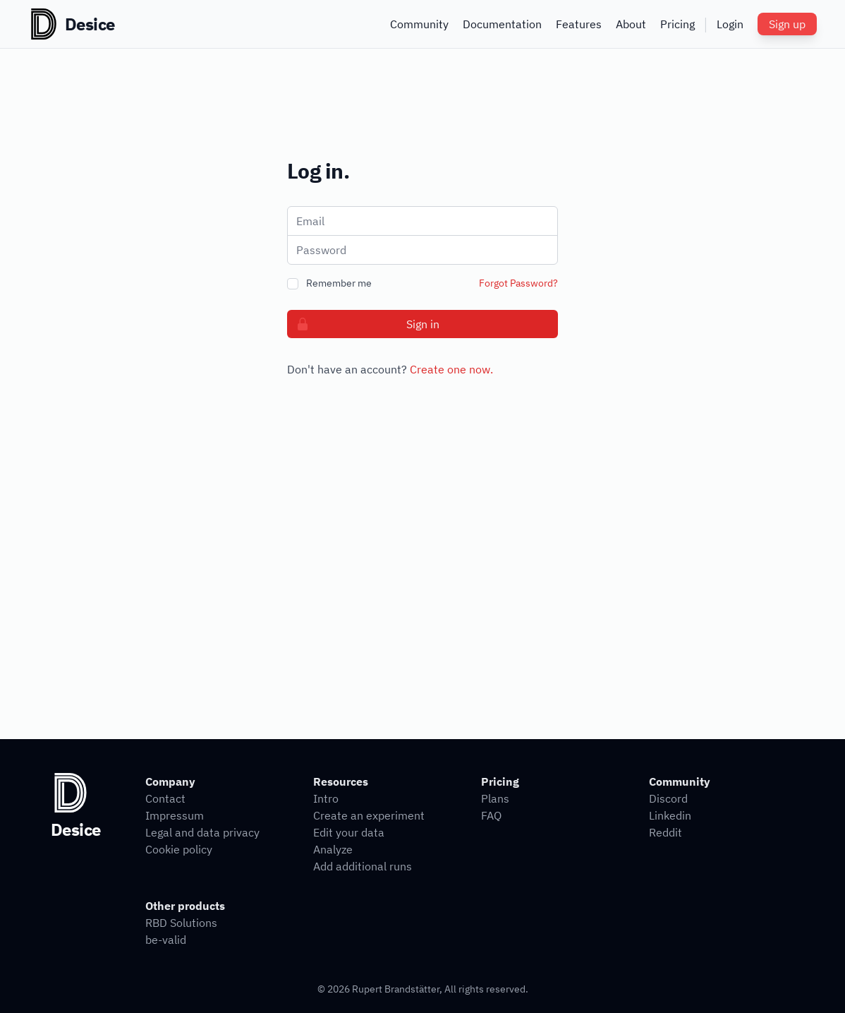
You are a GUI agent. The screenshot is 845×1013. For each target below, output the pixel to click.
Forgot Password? (518, 283)
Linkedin (670, 815)
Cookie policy (178, 849)
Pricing (677, 24)
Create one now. (451, 369)
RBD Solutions (181, 923)
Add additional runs (362, 866)
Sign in (363, 324)
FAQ (491, 815)
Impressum (174, 815)
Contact (165, 798)
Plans (495, 798)
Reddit (665, 832)
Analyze (333, 849)
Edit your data (348, 832)
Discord (668, 798)
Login (730, 24)
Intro (326, 798)
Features (579, 24)
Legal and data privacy (202, 832)
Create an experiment (369, 815)
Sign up (787, 24)
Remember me (339, 283)
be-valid (165, 940)
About (631, 24)
